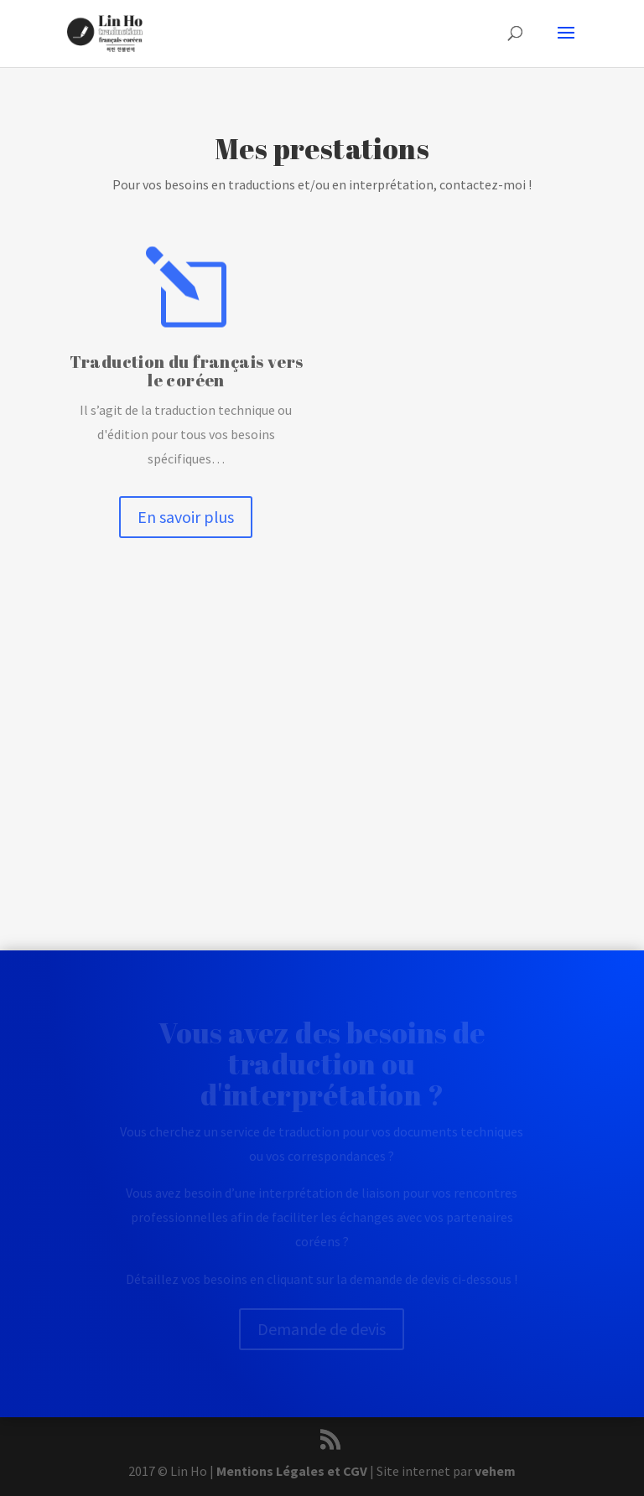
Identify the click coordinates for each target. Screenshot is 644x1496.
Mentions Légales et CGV (291, 1470)
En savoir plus (186, 516)
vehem (495, 1470)
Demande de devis (321, 1328)
